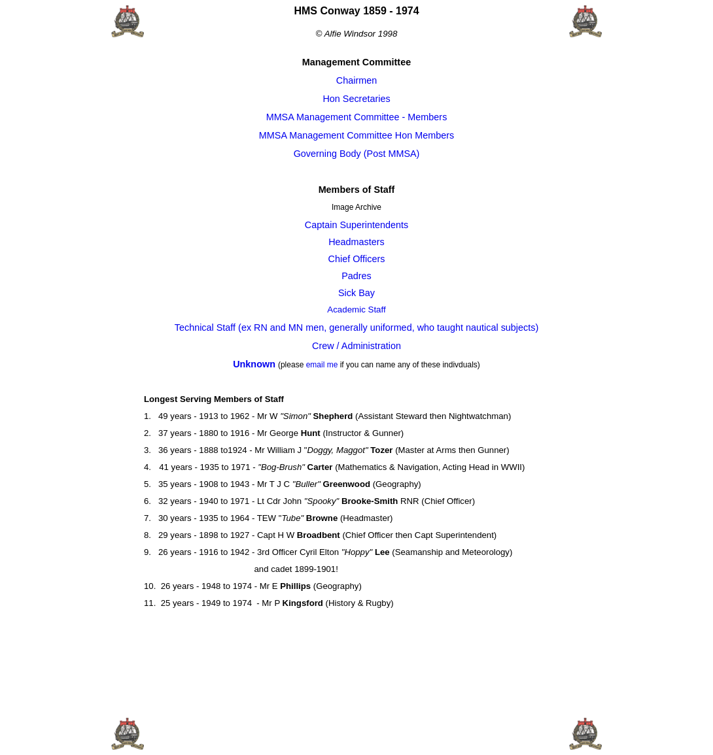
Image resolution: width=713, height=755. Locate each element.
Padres (356, 276)
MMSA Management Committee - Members (356, 117)
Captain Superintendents (356, 225)
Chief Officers (356, 259)
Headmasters (356, 242)
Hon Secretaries (356, 98)
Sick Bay (356, 293)
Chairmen (356, 80)
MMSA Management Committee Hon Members (356, 135)
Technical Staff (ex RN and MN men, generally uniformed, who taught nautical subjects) (356, 327)
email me (322, 364)
